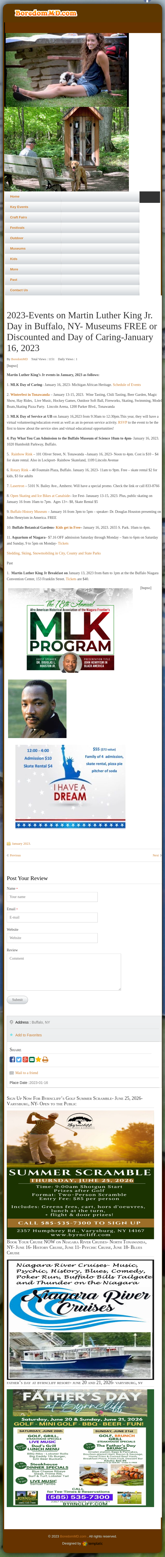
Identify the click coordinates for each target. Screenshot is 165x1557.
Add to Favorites (28, 1035)
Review (12, 950)
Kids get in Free (68, 527)
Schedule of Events (127, 385)
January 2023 (21, 843)
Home (14, 196)
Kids (13, 259)
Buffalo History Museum (28, 512)
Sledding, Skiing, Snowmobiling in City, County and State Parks (54, 553)
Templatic (92, 1544)
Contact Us (19, 290)
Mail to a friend (26, 1073)
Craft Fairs (18, 217)
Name (12, 888)
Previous (15, 855)
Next (156, 855)
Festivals (17, 228)
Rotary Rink (19, 470)
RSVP (122, 422)
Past (13, 280)
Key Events (19, 207)
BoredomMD (20, 359)
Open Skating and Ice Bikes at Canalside (40, 496)
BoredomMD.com (73, 1536)
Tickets (63, 543)
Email (12, 909)
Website (12, 930)
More (14, 269)
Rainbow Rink (21, 454)
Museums (18, 248)
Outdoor (16, 238)
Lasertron (17, 486)
